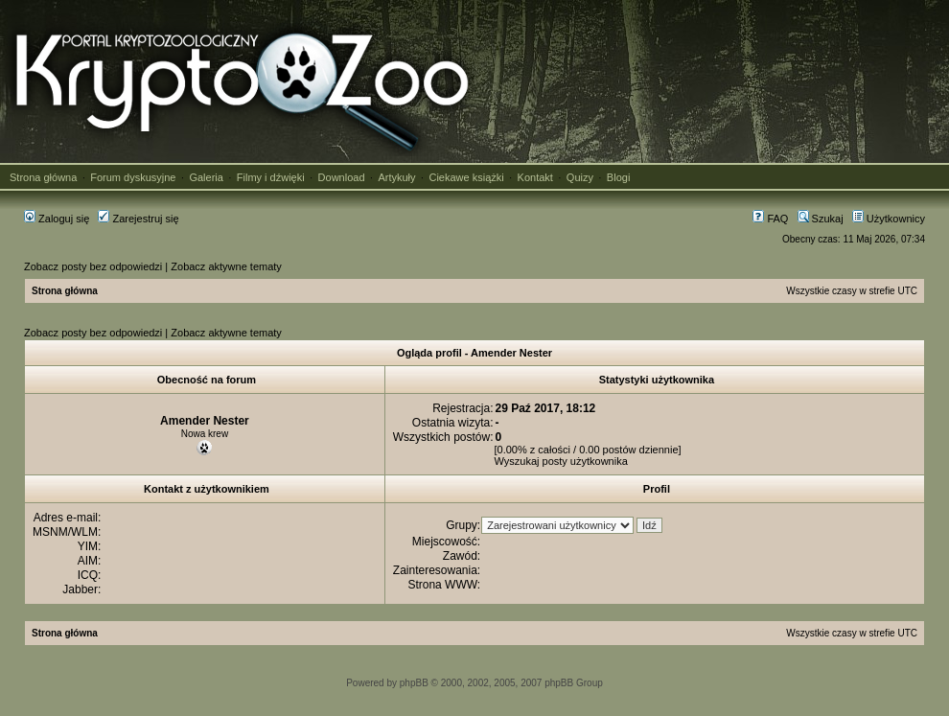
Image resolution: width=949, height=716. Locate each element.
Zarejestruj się (138, 218)
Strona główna (43, 177)
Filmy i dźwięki (271, 177)
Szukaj (821, 218)
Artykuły (396, 177)
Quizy (580, 177)
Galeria (205, 177)
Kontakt (535, 177)
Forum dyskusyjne (132, 177)
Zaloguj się (56, 218)
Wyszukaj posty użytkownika (561, 461)
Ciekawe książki (465, 177)
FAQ (770, 218)
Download (341, 177)
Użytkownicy (888, 218)
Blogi (618, 177)
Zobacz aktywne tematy (226, 266)
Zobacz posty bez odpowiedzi (93, 266)
